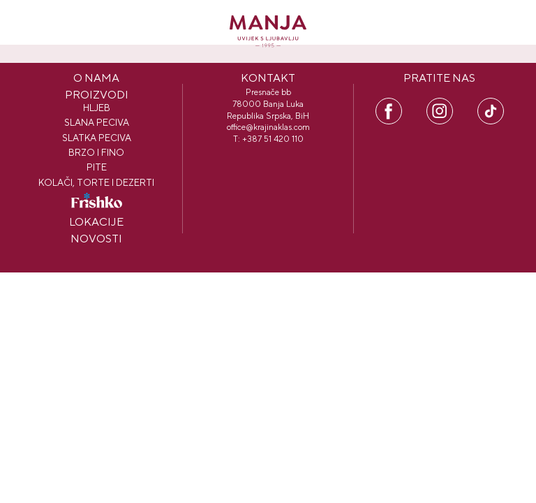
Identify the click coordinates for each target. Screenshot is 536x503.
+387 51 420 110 (273, 139)
